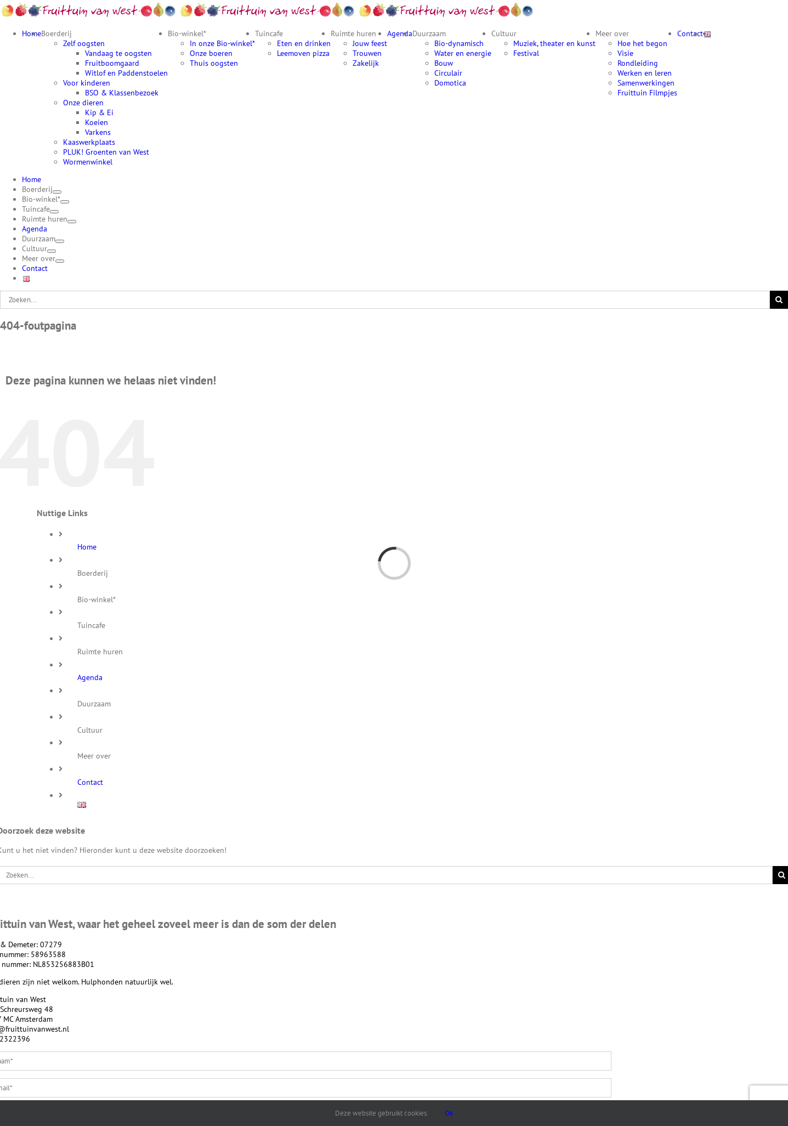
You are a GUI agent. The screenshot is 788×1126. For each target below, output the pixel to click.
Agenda (90, 677)
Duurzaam (94, 704)
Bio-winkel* (96, 599)
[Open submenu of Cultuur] (51, 251)
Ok (449, 1113)
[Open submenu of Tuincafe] (54, 211)
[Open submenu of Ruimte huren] (71, 221)
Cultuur (90, 730)
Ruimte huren (100, 652)
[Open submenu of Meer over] (59, 261)
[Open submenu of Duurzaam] (59, 241)
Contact (90, 782)
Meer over (94, 756)
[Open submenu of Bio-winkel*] (64, 201)
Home (87, 547)
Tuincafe (91, 625)
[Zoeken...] (385, 300)
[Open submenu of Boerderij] (57, 192)
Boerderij (92, 573)
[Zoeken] (779, 300)
